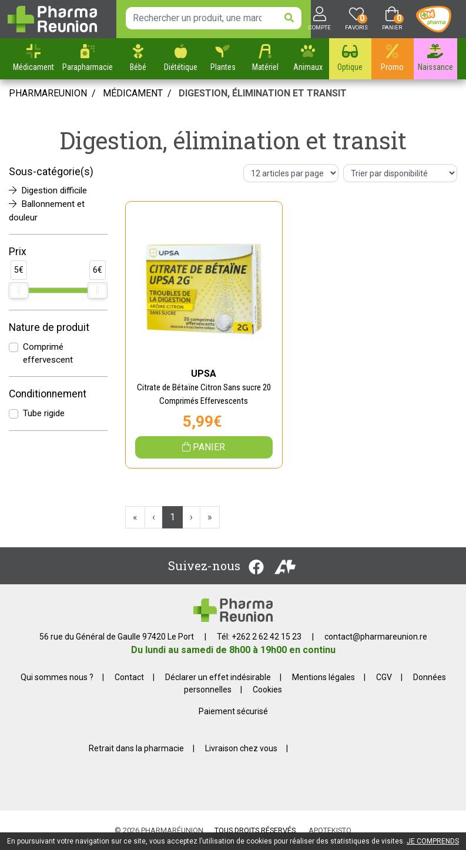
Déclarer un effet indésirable (218, 677)
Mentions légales (323, 677)
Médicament (133, 93)
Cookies (267, 689)
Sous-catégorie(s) (51, 172)
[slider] (19, 290)
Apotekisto (330, 830)
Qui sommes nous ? (57, 677)
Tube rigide (44, 413)
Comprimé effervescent (48, 354)
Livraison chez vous (241, 748)
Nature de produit (49, 327)
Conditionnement (47, 394)
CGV (384, 677)
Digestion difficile (48, 190)
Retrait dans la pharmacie (136, 748)
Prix (17, 251)
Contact (129, 677)
